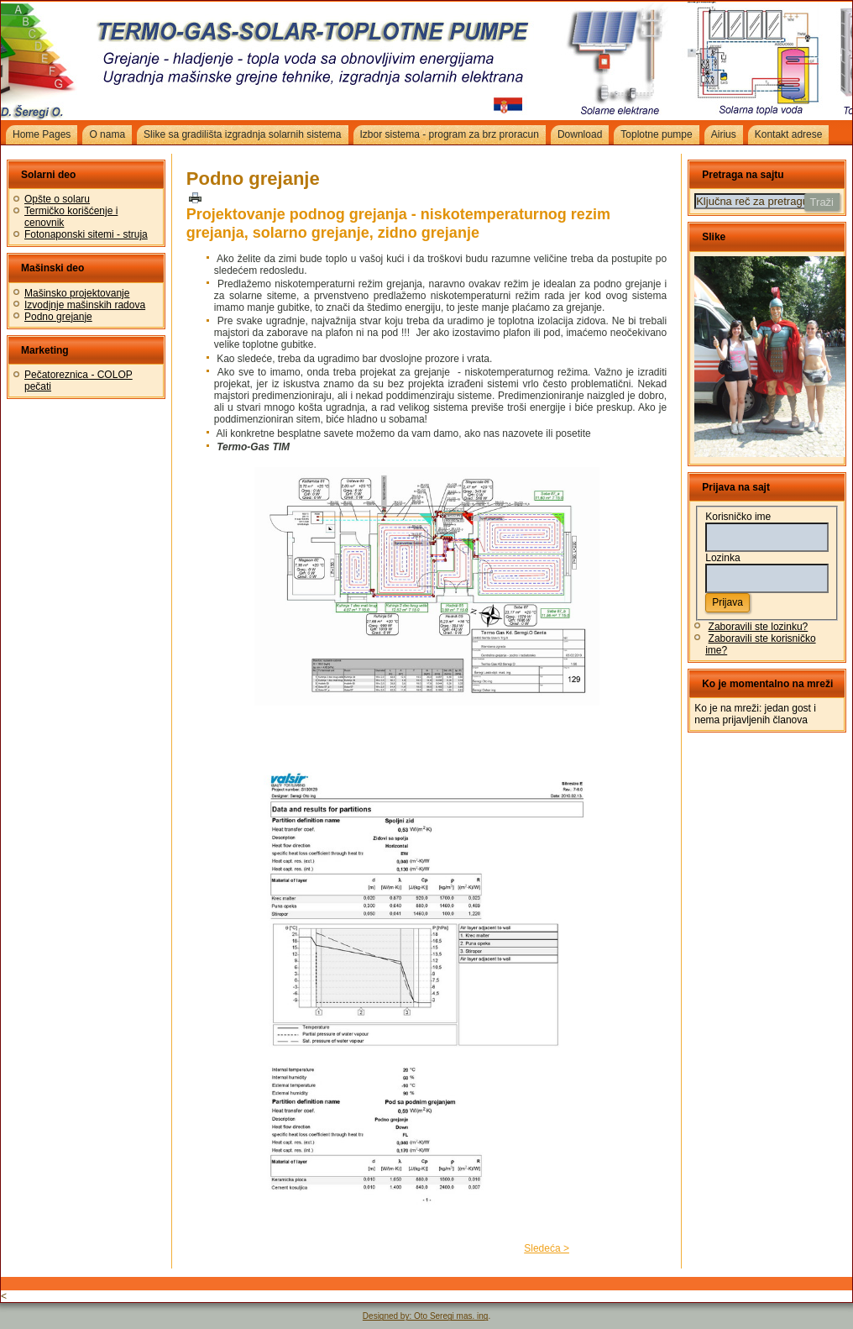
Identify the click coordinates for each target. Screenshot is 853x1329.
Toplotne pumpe (656, 134)
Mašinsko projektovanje (76, 293)
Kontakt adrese (789, 134)
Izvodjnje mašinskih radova (84, 305)
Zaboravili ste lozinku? (759, 627)
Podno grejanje (58, 317)
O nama (107, 134)
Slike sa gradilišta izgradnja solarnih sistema (242, 134)
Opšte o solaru (57, 199)
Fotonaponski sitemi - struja (86, 234)
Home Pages (42, 134)
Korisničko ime (738, 517)
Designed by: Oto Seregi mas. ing (426, 1316)
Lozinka (722, 558)
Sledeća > (546, 1248)
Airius (723, 134)
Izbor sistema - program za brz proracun (449, 134)
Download (579, 134)
